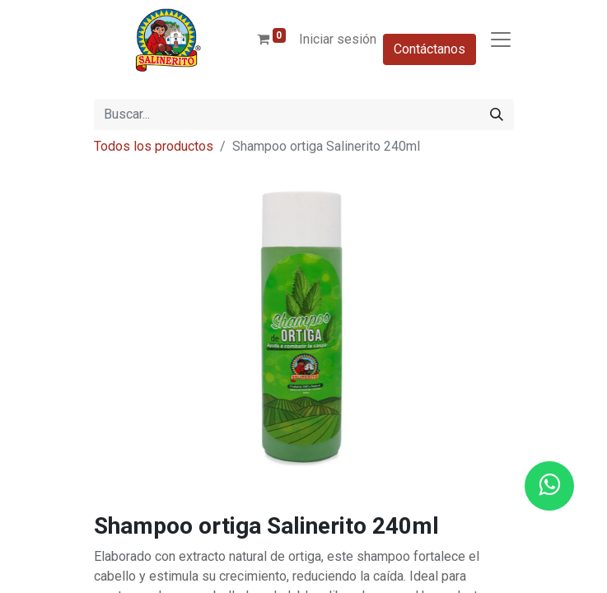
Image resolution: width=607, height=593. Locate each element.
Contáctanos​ (429, 49)
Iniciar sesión (337, 39)
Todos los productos (153, 146)
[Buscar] (496, 114)
